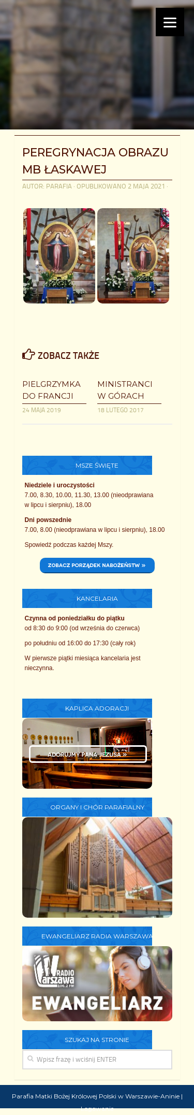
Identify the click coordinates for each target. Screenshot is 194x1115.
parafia (59, 186)
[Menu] (170, 22)
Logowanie (97, 1108)
